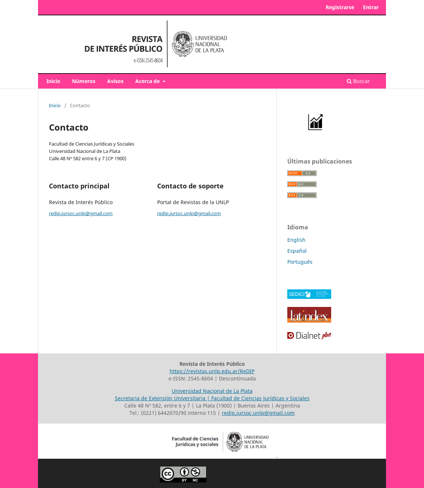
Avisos (115, 81)
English (296, 239)
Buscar (358, 81)
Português (300, 261)
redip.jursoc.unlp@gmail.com (81, 213)
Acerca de (148, 81)
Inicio (53, 81)
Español (297, 250)
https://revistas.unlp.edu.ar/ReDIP (212, 371)
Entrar (371, 7)
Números (83, 81)
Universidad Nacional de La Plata (212, 390)
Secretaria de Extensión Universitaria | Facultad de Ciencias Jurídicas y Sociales (212, 398)
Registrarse (340, 7)
